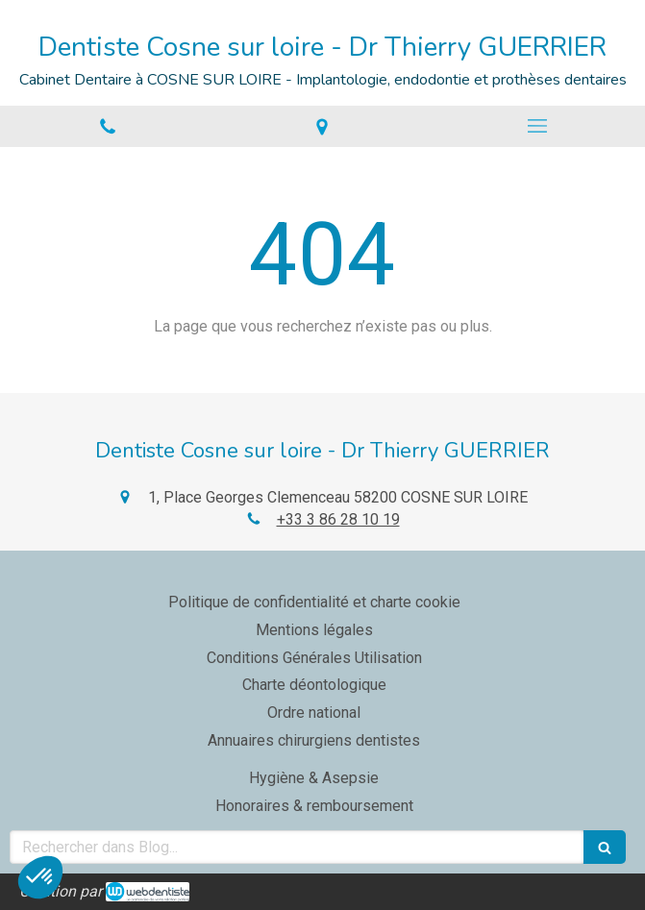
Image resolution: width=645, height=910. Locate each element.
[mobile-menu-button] (537, 126)
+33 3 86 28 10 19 (338, 519)
